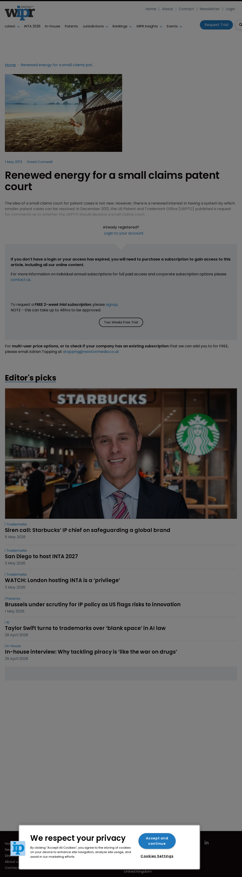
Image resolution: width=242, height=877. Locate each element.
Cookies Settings (157, 856)
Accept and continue (157, 841)
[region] (109, 847)
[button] (17, 848)
